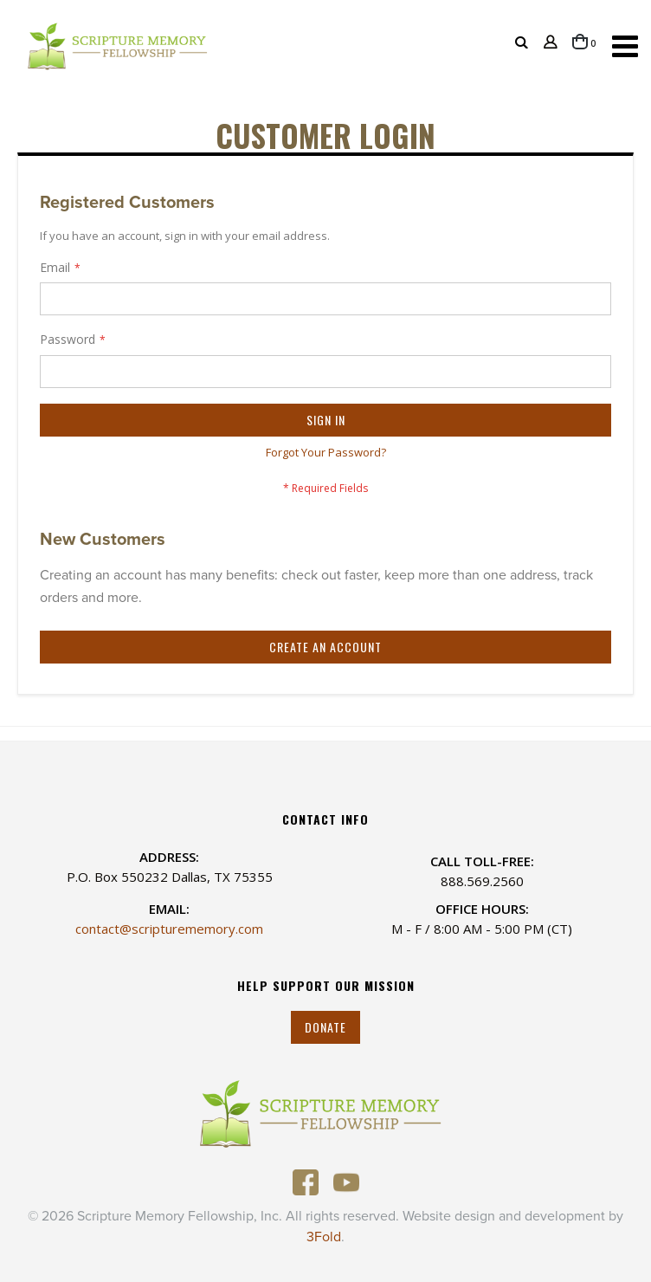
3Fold (323, 1237)
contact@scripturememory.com (169, 928)
